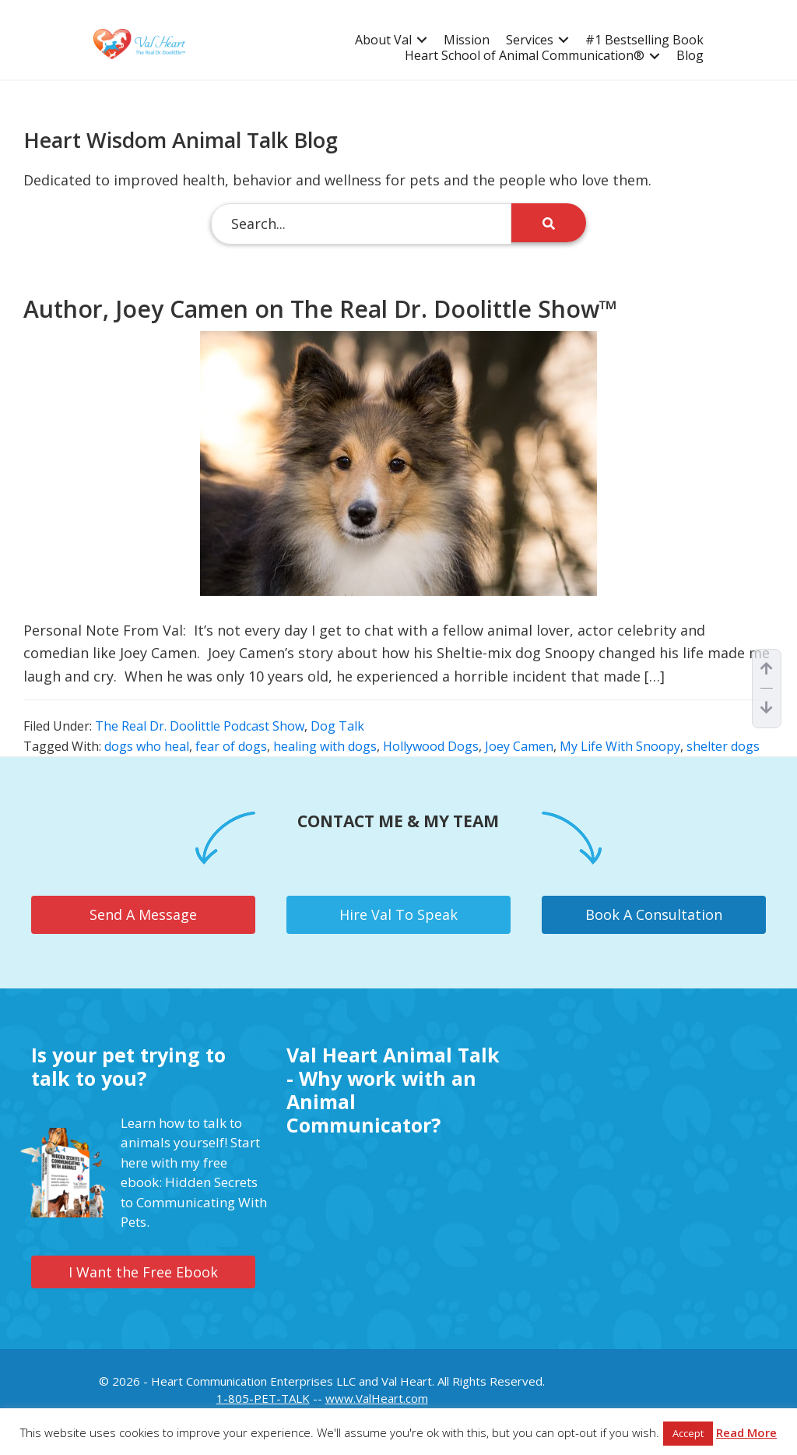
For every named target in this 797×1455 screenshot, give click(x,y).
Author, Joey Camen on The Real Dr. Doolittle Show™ (320, 309)
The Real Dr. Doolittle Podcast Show (199, 726)
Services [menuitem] (529, 40)
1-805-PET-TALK (263, 1398)
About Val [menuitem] (383, 40)
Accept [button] (688, 1433)
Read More (746, 1432)
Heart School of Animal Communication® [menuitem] (524, 56)
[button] (421, 40)
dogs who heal (146, 746)
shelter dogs (723, 746)
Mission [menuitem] (467, 40)
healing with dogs (325, 746)
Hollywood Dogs (431, 746)
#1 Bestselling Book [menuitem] (644, 40)
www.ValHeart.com (376, 1398)
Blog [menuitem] (690, 56)
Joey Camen (519, 746)
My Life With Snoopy (620, 746)
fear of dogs (231, 746)
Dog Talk (337, 726)
